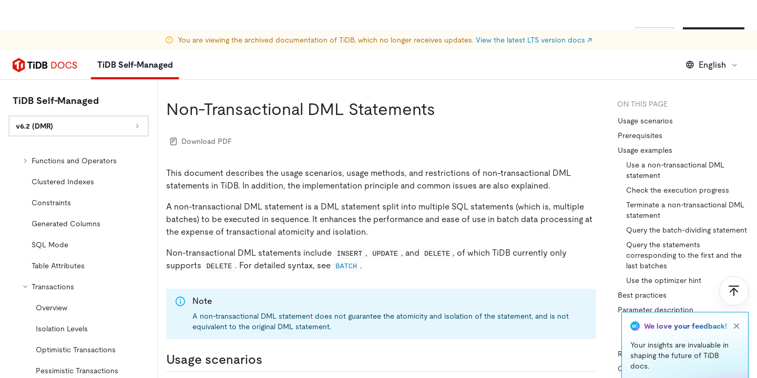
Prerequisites (640, 135)
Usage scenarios (645, 121)
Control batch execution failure (671, 368)
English (712, 65)
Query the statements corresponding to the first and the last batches (684, 255)
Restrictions (638, 354)
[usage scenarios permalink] (270, 359)
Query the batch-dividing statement (686, 230)
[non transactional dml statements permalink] (443, 109)
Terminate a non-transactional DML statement (685, 210)
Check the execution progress (677, 190)
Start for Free (713, 36)
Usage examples (645, 150)
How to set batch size (663, 339)
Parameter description (655, 310)
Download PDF (201, 141)
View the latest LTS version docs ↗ (534, 10)
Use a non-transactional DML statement (675, 170)
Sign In (654, 36)
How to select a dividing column (680, 324)
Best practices (642, 295)
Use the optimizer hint (663, 280)
